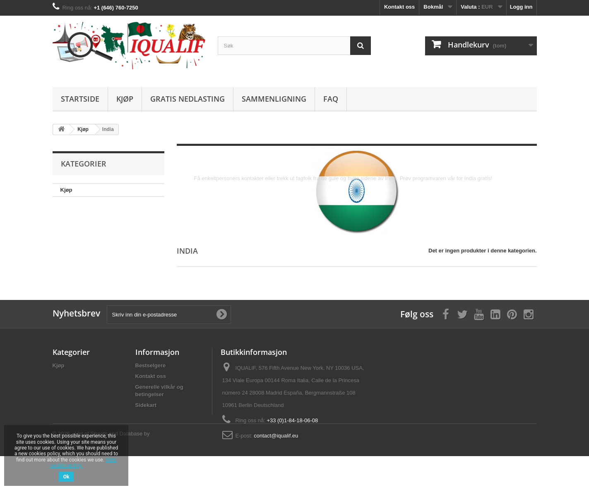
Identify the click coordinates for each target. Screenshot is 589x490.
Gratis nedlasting (187, 99)
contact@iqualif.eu (276, 436)
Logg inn (521, 7)
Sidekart (145, 405)
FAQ (330, 99)
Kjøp (124, 99)
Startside (80, 99)
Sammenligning (274, 99)
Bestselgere (150, 365)
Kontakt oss (399, 7)
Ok (66, 477)
